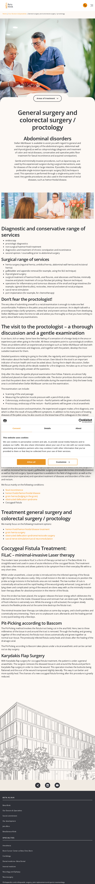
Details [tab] (47, 428)
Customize (63, 462)
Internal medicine (9, 866)
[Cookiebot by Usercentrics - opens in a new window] (80, 421)
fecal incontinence (14, 490)
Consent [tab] (17, 428)
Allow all (31, 462)
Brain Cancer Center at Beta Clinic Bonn (18, 851)
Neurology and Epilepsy (11, 872)
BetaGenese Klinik (9, 831)
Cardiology (7, 856)
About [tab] (78, 428)
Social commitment (10, 816)
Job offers (6, 826)
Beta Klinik (6, 805)
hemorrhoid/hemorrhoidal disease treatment (27, 529)
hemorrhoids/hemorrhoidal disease (22, 493)
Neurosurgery (8, 877)
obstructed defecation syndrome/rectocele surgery (30, 535)
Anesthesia (7, 845)
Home (5, 14)
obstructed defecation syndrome (21, 499)
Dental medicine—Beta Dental (14, 861)
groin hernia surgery (15, 532)
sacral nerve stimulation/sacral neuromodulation (29, 538)
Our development (9, 821)
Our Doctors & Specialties (17, 14)
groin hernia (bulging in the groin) (21, 496)
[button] (92, 5)
